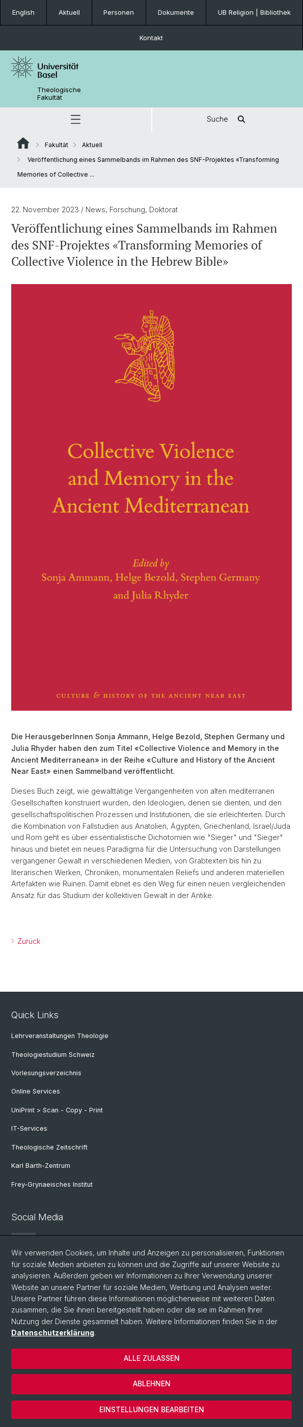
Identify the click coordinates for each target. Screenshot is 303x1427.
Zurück (27, 940)
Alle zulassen (152, 1358)
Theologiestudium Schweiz (53, 1054)
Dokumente (176, 12)
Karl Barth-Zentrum (40, 1165)
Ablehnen (152, 1383)
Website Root (23, 143)
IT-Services (29, 1128)
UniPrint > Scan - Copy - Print (57, 1110)
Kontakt (151, 38)
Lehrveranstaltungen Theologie (59, 1036)
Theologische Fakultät (59, 93)
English (23, 12)
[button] (75, 119)
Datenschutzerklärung (52, 1332)
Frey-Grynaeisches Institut (52, 1184)
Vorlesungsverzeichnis (46, 1073)
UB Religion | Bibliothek (254, 12)
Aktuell (69, 12)
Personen (118, 12)
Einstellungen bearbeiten (151, 1409)
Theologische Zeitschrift (49, 1147)
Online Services (35, 1091)
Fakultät (56, 145)
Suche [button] (228, 119)
